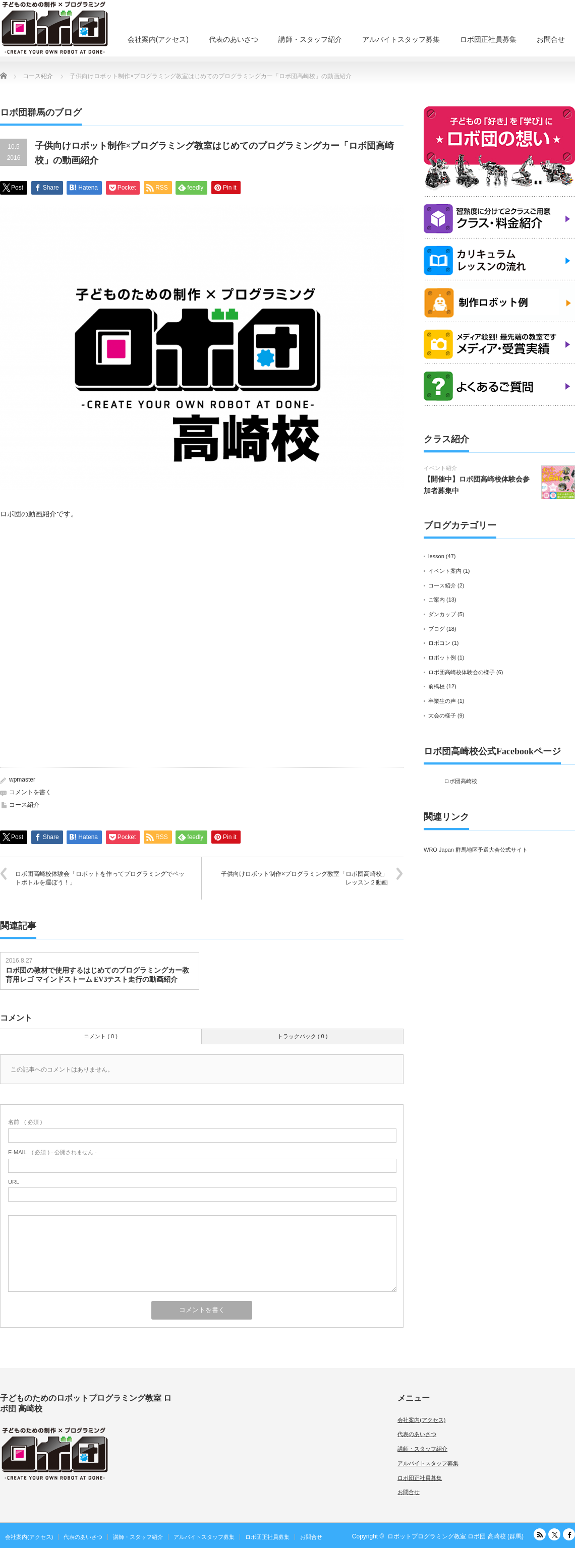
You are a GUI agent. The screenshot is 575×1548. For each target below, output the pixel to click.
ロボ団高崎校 (460, 781)
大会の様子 (442, 715)
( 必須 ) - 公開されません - (52, 1152)
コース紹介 (24, 804)
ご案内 (436, 600)
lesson (436, 556)
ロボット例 (442, 657)
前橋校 (436, 686)
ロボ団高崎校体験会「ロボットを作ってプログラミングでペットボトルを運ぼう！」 (100, 878)
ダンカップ (442, 614)
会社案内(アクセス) (158, 39)
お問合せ (551, 39)
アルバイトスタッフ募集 (401, 39)
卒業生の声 (442, 701)
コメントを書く (30, 792)
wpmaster (22, 779)
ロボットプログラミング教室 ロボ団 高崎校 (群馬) (455, 1536)
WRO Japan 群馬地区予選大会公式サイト (476, 850)
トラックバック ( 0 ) (302, 1036)
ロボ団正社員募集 (488, 39)
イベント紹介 (440, 468)
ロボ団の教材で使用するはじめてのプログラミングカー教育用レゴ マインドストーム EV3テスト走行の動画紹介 (97, 975)
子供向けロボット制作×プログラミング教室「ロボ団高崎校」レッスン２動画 (304, 878)
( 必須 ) (25, 1122)
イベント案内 (445, 571)
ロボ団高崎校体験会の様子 (461, 672)
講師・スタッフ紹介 (310, 39)
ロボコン (439, 643)
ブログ (436, 629)
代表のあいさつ (233, 39)
